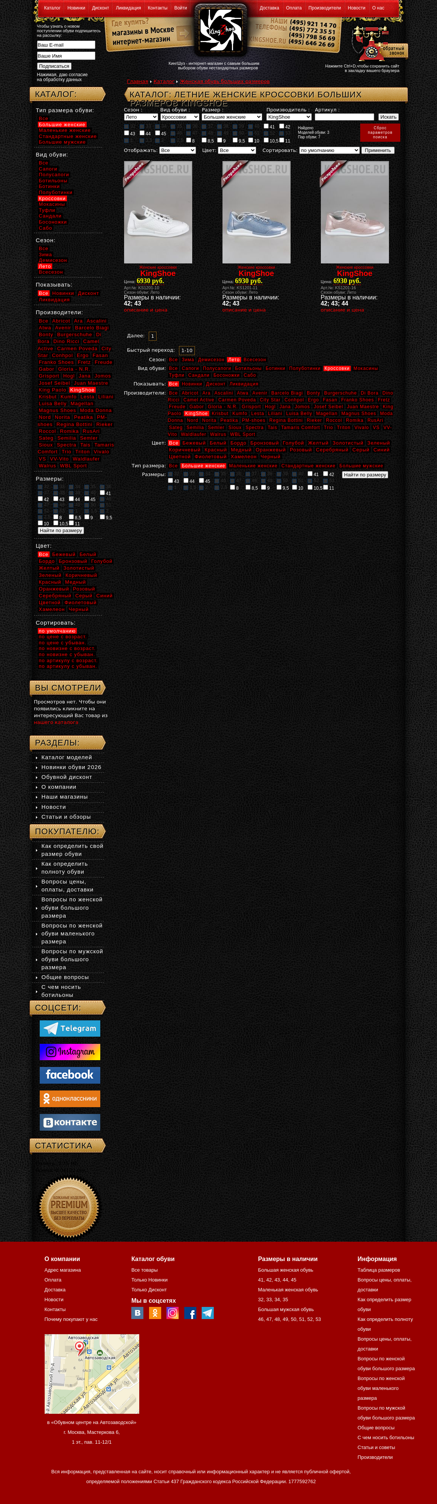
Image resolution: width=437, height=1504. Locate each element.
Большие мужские (361, 465)
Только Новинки (149, 1280)
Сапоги (190, 368)
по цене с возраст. (63, 636)
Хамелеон (244, 456)
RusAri (375, 420)
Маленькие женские (253, 465)
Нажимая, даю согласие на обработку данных (62, 77)
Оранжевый (271, 450)
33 (145, 126)
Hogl (270, 406)
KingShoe (196, 413)
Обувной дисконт (67, 777)
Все (173, 359)
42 (285, 127)
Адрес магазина (63, 1270)
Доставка (270, 8)
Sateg (176, 427)
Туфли (177, 375)
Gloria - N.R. (223, 406)
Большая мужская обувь (286, 1309)
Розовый (301, 450)
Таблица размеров (379, 1270)
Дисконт (100, 8)
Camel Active (199, 400)
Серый (360, 450)
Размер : (212, 110)
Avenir (259, 393)
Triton (343, 427)
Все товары (144, 1270)
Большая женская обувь (285, 1270)
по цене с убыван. (63, 642)
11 (285, 141)
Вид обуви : (175, 110)
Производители (324, 8)
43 (129, 133)
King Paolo (53, 390)
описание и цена (146, 310)
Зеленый (378, 443)
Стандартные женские (308, 465)
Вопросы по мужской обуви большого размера (72, 959)
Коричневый (185, 450)
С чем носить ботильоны (386, 1437)
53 (285, 133)
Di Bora (370, 393)
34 (160, 126)
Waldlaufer (193, 434)
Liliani (275, 413)
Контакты (158, 8)
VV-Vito (59, 459)
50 (238, 133)
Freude (177, 406)
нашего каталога (56, 722)
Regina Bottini (286, 420)
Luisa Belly (299, 413)
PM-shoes (254, 420)
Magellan (326, 413)
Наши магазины (65, 796)
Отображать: (141, 150)
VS (376, 427)
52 (269, 133)
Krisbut (220, 413)
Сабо (250, 375)
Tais (272, 427)
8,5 (208, 141)
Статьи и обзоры (66, 816)
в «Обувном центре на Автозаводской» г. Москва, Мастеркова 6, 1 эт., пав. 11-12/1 (92, 1432)
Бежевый (194, 443)
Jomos (302, 406)
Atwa (243, 393)
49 (223, 133)
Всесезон (255, 359)
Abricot (190, 393)
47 (192, 133)
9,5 (239, 141)
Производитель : (287, 110)
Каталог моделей (67, 757)
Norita (209, 420)
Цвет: (209, 150)
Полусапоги (217, 368)
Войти (180, 8)
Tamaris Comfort (300, 427)
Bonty (313, 393)
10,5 (271, 141)
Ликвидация (128, 8)
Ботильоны (248, 368)
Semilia (195, 427)
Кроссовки (337, 368)
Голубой (293, 443)
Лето (233, 359)
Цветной (180, 456)
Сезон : (133, 110)
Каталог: (56, 94)
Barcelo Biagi (287, 393)
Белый (218, 443)
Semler (216, 427)
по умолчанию (57, 631)
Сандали (199, 375)
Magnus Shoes (358, 413)
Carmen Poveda (237, 400)
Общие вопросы (65, 977)
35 (176, 126)
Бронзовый (264, 443)
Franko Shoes (357, 400)
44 (145, 133)
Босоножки (226, 375)
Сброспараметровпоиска (380, 132)
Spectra (255, 427)
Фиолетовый (211, 456)
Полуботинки (304, 368)
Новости (356, 8)
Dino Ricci (66, 341)
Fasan (330, 400)
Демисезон (211, 359)
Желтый (318, 443)
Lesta (257, 413)
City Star (270, 400)
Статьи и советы (376, 1447)
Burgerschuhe (340, 393)
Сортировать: (280, 150)
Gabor (197, 406)
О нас (378, 8)
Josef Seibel (328, 406)
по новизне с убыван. (67, 654)
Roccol (334, 420)
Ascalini (224, 393)
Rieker (314, 420)
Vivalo (362, 427)
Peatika (229, 420)
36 (192, 126)
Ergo (313, 400)
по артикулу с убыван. (68, 666)
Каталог (52, 8)
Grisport (251, 406)
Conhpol (294, 400)
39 (238, 126)
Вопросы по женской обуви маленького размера (72, 933)
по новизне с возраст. (67, 648)
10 (254, 141)
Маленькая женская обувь (288, 1289)
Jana (285, 406)
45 (160, 133)
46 (176, 133)
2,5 (177, 140)
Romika (355, 420)
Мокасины (365, 368)
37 (207, 126)
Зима (188, 359)
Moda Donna (96, 410)
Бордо (238, 443)
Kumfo (239, 413)
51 (254, 133)
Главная (137, 81)
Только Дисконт (149, 1289)
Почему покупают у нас (71, 1319)
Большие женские (203, 465)
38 (223, 126)
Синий (381, 450)
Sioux (235, 427)
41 (269, 127)
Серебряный (332, 450)
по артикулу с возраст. (68, 660)
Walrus (218, 434)
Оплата (294, 8)
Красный (216, 450)
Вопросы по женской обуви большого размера (72, 907)
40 (254, 126)
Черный (271, 456)
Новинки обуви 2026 (72, 767)
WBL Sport (242, 434)
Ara (206, 393)
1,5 (146, 140)
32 (129, 126)
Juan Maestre (363, 406)
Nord (192, 420)
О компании (59, 786)
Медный (241, 450)
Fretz (384, 400)
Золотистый (348, 443)
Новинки (76, 8)
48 (207, 133)
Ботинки (275, 368)
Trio (328, 427)
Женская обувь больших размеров (224, 81)
